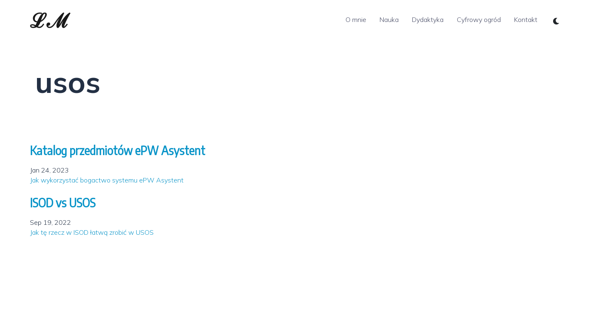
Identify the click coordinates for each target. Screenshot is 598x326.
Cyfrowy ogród (479, 19)
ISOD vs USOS (63, 202)
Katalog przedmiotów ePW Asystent (117, 150)
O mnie (356, 19)
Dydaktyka (428, 19)
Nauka (389, 19)
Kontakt (525, 19)
